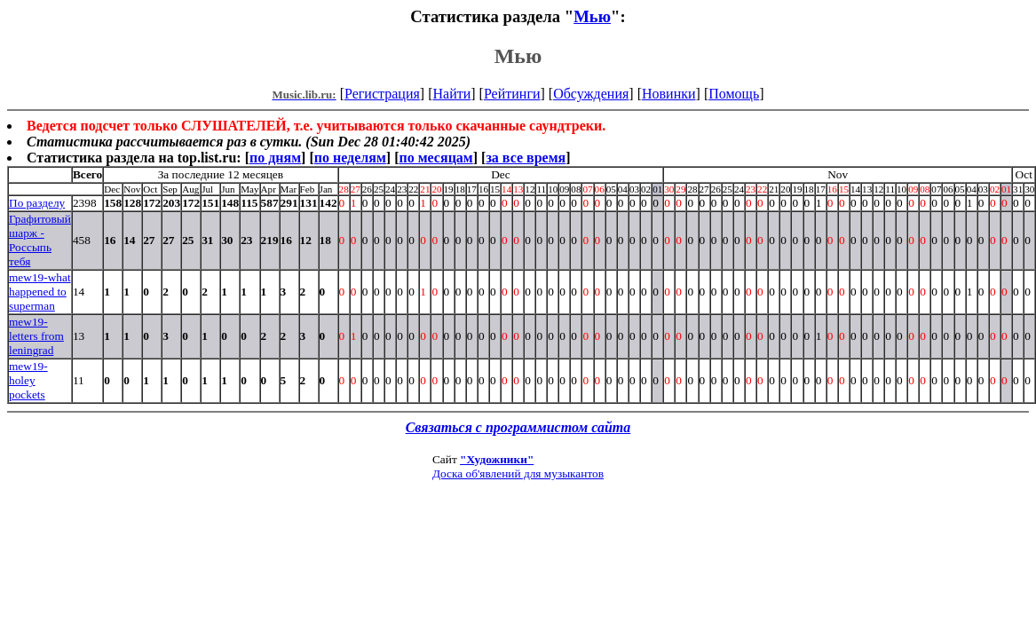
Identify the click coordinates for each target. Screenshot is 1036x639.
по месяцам (435, 157)
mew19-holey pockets (28, 380)
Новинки (669, 93)
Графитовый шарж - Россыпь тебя (40, 240)
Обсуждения (591, 93)
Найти (451, 93)
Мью (592, 16)
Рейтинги (512, 93)
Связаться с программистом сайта (518, 427)
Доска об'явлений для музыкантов (518, 473)
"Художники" (497, 459)
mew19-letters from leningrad (36, 336)
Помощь (733, 93)
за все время (525, 157)
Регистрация (382, 93)
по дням (275, 157)
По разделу (37, 202)
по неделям (350, 157)
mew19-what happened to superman (40, 291)
